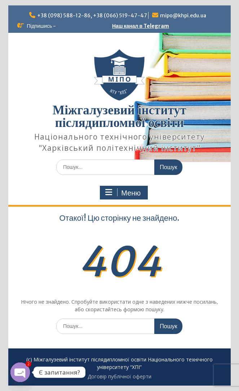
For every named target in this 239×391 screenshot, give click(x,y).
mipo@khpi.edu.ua (183, 15)
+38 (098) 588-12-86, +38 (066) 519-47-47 (92, 15)
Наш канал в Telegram (140, 26)
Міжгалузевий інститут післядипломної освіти (119, 116)
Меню (123, 192)
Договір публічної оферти (119, 376)
